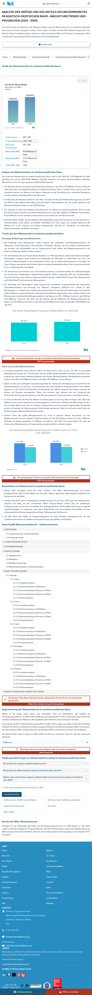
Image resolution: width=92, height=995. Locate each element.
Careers (5, 893)
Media (4, 866)
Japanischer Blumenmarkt (13, 806)
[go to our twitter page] (14, 975)
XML (4, 903)
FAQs (48, 871)
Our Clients (7, 861)
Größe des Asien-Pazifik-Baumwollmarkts (64, 800)
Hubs (48, 887)
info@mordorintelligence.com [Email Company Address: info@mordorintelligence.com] (18, 936)
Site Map (49, 903)
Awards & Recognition (11, 871)
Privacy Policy (7, 898)
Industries (6, 887)
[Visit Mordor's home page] (10, 4)
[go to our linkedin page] (4, 975)
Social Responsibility (54, 866)
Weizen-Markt (8, 812)
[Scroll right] (88, 57)
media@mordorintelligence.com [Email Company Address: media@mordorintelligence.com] (19, 945)
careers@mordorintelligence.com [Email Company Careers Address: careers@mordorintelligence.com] (15, 964)
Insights (5, 877)
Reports (49, 850)
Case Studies (51, 877)
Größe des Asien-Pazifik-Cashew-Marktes (19, 800)
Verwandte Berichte (11, 794)
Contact (49, 882)
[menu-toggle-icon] (4, 3)
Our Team (50, 856)
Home (4, 850)
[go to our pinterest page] (19, 975)
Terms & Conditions (54, 893)
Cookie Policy (51, 898)
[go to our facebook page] (9, 975)
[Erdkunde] (87, 742)
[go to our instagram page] (24, 975)
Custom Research (9, 882)
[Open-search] (89, 3)
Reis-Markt (52, 806)
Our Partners (51, 861)
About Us (5, 856)
